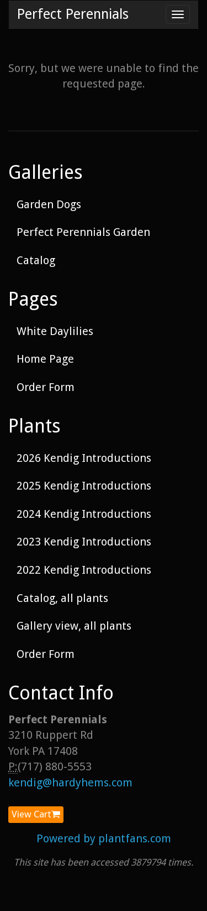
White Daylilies (55, 331)
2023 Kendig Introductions (84, 541)
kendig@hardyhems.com (70, 782)
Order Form (46, 387)
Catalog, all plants (62, 598)
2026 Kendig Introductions (84, 458)
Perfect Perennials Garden (83, 232)
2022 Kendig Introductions (84, 570)
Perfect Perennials (73, 14)
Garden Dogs (49, 204)
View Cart (36, 814)
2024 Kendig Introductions (84, 514)
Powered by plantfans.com (103, 838)
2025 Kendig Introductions (84, 485)
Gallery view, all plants (74, 625)
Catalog (36, 260)
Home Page (45, 359)
